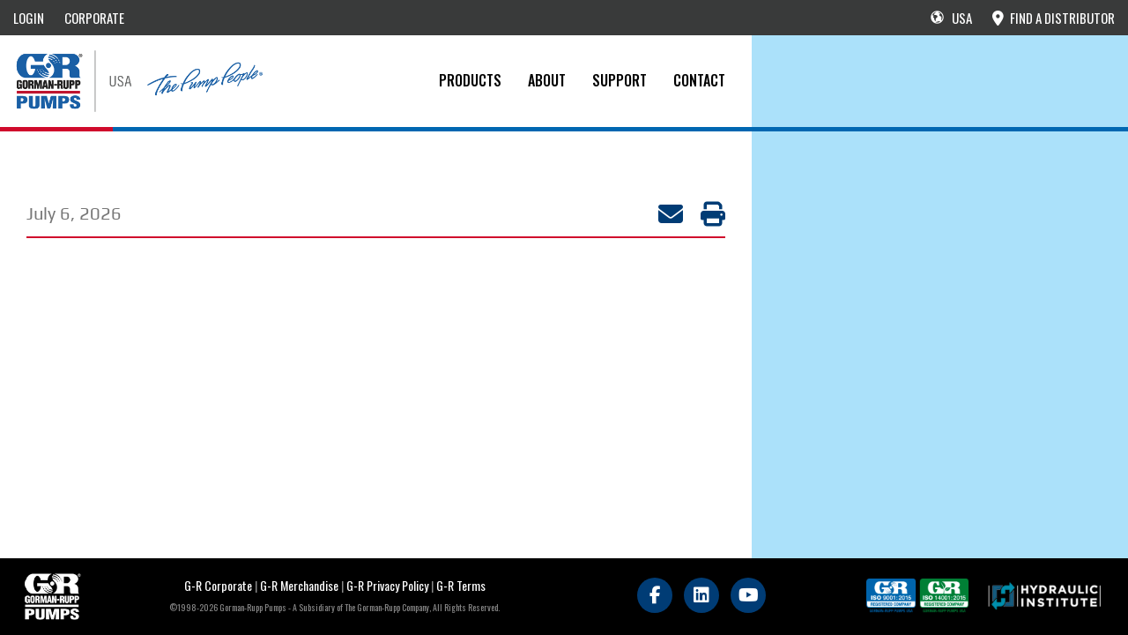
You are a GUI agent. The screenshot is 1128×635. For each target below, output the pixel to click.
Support (619, 80)
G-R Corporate (218, 585)
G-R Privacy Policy (387, 585)
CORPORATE (94, 17)
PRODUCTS (470, 80)
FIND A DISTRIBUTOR (1053, 17)
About (547, 80)
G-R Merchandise (299, 585)
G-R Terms (461, 585)
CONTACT (699, 80)
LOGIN (28, 17)
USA (951, 17)
